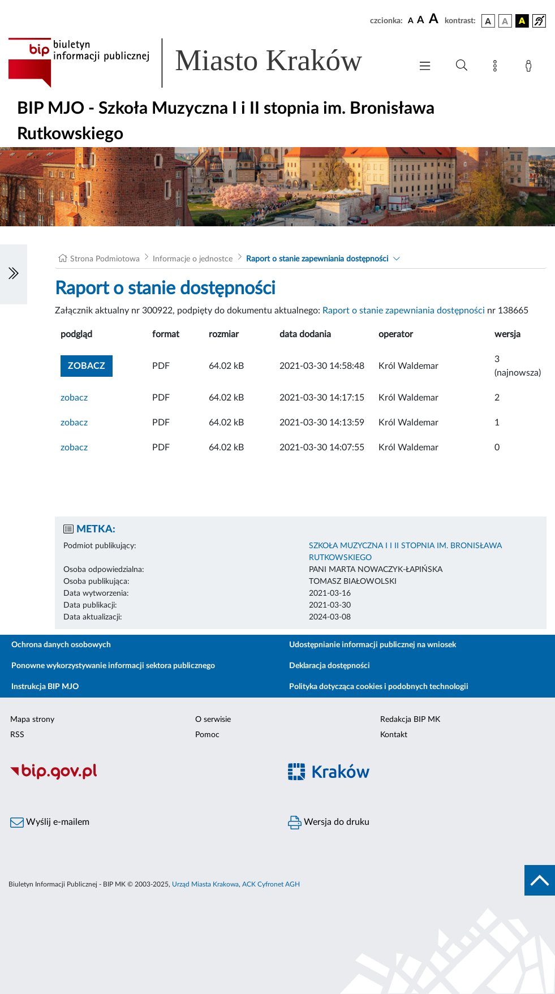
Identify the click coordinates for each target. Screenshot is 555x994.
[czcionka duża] (435, 19)
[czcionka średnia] (420, 20)
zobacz (74, 397)
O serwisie (213, 720)
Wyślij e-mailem (49, 822)
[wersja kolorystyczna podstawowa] (488, 21)
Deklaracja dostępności (329, 666)
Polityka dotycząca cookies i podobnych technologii (378, 687)
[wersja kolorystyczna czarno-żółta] (522, 21)
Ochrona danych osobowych (61, 645)
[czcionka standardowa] (411, 20)
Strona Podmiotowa (105, 259)
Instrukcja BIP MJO (45, 687)
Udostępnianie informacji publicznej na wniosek (372, 645)
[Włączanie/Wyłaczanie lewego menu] (13, 274)
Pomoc (207, 735)
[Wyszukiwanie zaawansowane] (461, 65)
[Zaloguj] (531, 68)
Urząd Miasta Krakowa (205, 884)
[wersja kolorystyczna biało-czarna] (505, 21)
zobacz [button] (90, 365)
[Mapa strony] (497, 68)
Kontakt (393, 735)
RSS (17, 735)
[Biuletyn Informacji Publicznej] (138, 778)
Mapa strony (32, 720)
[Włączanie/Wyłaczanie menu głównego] (424, 67)
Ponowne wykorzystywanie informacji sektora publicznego (113, 666)
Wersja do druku (328, 822)
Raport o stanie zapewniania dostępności (317, 259)
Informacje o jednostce (193, 259)
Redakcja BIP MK (410, 720)
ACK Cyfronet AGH (271, 884)
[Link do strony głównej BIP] (201, 63)
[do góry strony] (539, 880)
